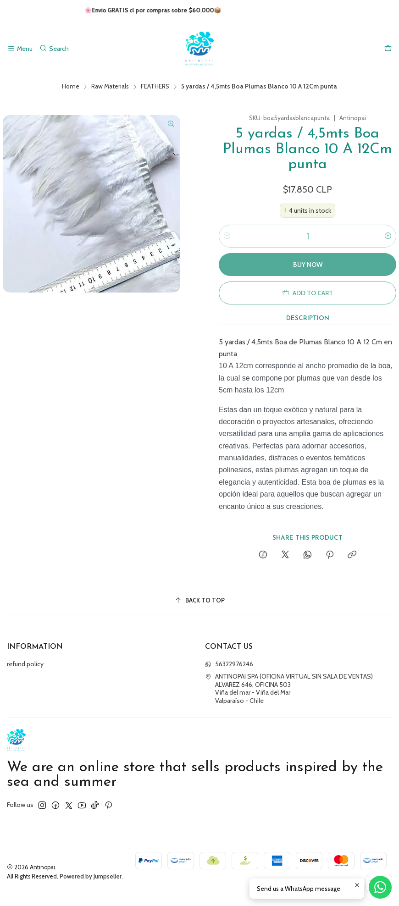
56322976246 (229, 664)
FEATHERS (155, 86)
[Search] (53, 48)
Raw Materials (110, 86)
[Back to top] (199, 600)
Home (70, 86)
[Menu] (20, 48)
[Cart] (387, 48)
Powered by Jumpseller (91, 876)
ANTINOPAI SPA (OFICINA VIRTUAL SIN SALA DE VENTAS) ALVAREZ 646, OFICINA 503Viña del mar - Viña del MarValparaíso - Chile (289, 688)
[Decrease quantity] (227, 236)
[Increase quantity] (388, 236)
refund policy (25, 664)
